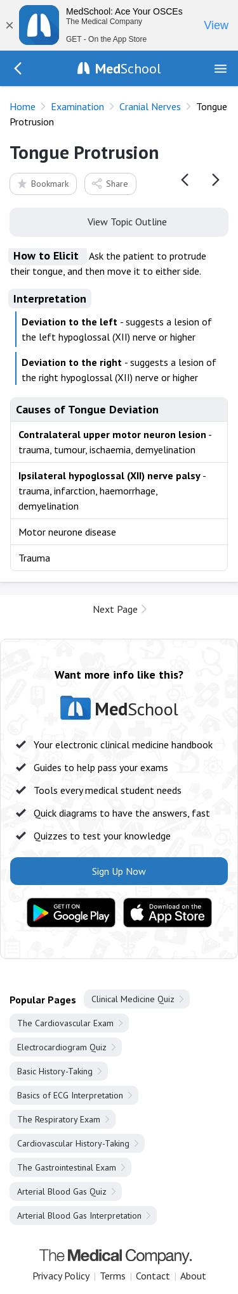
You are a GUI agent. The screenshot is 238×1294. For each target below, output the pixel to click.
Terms (113, 1275)
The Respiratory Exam (58, 1119)
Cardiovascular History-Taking (73, 1143)
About (193, 1275)
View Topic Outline (119, 221)
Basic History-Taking (55, 1071)
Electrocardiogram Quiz (62, 1047)
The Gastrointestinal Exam (66, 1167)
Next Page (115, 609)
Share (109, 183)
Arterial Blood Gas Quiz (62, 1191)
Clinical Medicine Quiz (133, 999)
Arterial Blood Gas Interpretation (79, 1215)
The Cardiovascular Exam (65, 1023)
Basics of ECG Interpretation (70, 1095)
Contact (153, 1275)
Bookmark (42, 183)
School (128, 68)
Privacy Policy (60, 1275)
